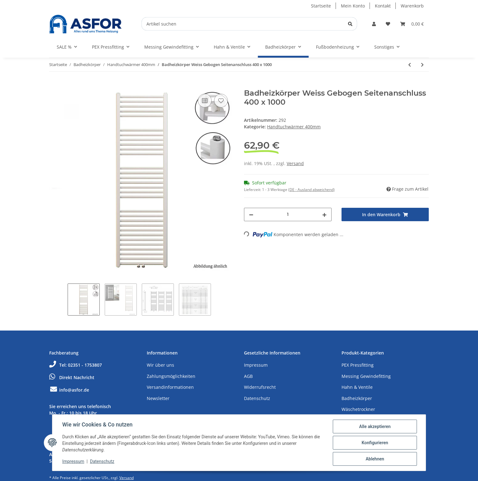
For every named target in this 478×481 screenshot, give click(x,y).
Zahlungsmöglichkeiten (171, 376)
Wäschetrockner (358, 409)
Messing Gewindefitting (366, 376)
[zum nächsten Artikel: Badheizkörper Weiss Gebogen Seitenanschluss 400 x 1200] (422, 64)
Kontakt (383, 6)
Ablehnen (375, 458)
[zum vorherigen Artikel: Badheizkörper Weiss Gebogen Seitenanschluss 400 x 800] (409, 64)
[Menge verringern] (251, 214)
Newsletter (158, 398)
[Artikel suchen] (249, 24)
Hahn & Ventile (357, 387)
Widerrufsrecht (260, 387)
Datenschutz (257, 398)
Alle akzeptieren (374, 426)
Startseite (321, 6)
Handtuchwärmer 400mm (294, 127)
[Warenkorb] (412, 24)
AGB (248, 376)
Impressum (256, 365)
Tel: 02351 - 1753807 (75, 365)
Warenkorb (412, 6)
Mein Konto (353, 6)
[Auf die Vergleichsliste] (205, 100)
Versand (295, 163)
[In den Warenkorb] (54, 85)
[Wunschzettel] (388, 24)
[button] (374, 24)
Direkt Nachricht (71, 377)
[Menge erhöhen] (324, 214)
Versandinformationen (170, 387)
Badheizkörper (357, 398)
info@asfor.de (69, 390)
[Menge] (288, 214)
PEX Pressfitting (358, 365)
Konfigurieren (374, 442)
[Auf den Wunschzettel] (221, 100)
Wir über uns (160, 365)
